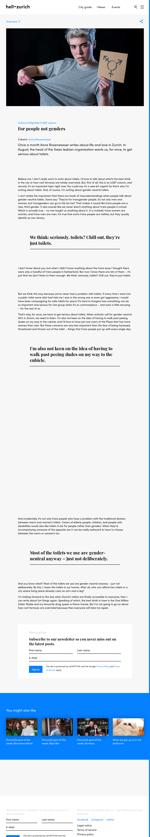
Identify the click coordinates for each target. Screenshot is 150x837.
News (101, 7)
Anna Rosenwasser (40, 139)
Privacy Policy (102, 666)
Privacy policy (85, 834)
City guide (85, 7)
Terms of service (87, 830)
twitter (110, 819)
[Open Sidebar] (142, 7)
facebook (83, 819)
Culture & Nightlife (29, 122)
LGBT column (49, 122)
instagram (97, 819)
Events (116, 7)
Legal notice (84, 825)
